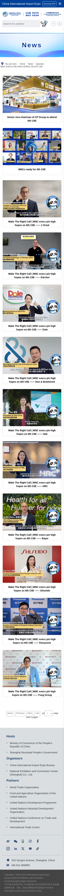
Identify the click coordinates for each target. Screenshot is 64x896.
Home (22, 64)
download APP (49, 4)
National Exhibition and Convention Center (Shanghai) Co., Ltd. (34, 773)
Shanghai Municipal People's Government (34, 752)
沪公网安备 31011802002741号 (38, 884)
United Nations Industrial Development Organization (32, 810)
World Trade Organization (24, 787)
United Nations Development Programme (33, 802)
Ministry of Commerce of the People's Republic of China (31, 745)
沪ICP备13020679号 (13, 884)
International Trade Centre (25, 827)
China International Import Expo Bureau (32, 765)
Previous (20, 713)
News (30, 64)
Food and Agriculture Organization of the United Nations (33, 795)
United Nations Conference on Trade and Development (33, 819)
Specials (40, 64)
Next (30, 713)
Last (37, 713)
